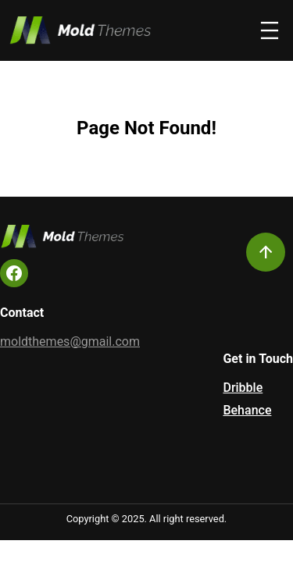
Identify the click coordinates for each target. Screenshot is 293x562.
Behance (247, 410)
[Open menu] (269, 30)
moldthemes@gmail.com (70, 341)
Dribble (243, 387)
